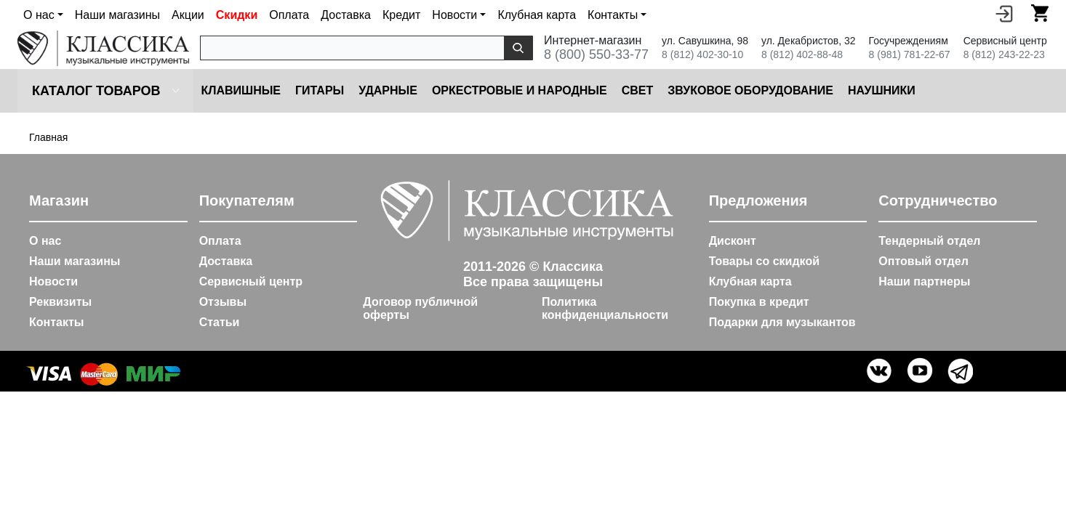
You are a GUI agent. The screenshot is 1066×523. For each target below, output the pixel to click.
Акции (188, 15)
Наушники (881, 90)
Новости (53, 281)
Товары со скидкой (764, 261)
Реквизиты (60, 302)
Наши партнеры (924, 281)
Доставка (346, 15)
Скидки (236, 15)
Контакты (56, 322)
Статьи (219, 322)
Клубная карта (536, 15)
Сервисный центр (250, 281)
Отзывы (223, 302)
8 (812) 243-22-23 (1004, 54)
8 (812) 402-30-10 (702, 54)
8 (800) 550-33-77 (596, 54)
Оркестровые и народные (519, 90)
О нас (45, 241)
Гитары (319, 90)
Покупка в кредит (759, 302)
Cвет (638, 90)
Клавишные (241, 90)
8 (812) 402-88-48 (802, 54)
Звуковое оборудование (750, 90)
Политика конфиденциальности (605, 308)
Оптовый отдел (923, 261)
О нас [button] (39, 15)
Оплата (289, 15)
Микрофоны (970, 90)
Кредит (401, 15)
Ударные (387, 90)
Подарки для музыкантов (782, 322)
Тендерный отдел (929, 241)
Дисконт (732, 241)
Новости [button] (454, 15)
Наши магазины (117, 15)
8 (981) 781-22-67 (909, 54)
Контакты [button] (613, 15)
